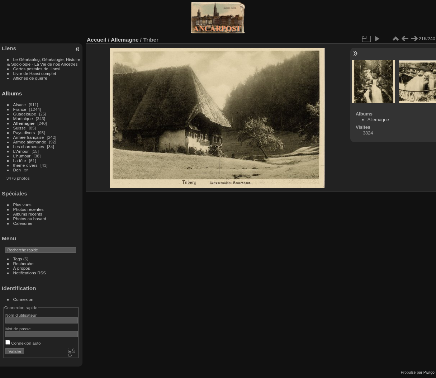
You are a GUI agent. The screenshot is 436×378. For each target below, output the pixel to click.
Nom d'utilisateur (21, 315)
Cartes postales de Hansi (36, 68)
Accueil (96, 40)
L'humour (22, 155)
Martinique (23, 118)
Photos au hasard (29, 218)
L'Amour (21, 151)
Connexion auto (23, 343)
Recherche (23, 263)
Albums (12, 93)
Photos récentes (28, 209)
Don (17, 169)
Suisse (19, 128)
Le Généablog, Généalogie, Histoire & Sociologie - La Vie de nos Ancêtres (43, 61)
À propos (21, 268)
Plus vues (22, 204)
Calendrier (23, 223)
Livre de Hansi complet (34, 73)
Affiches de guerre (30, 78)
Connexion (23, 299)
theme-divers (25, 165)
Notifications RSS (29, 272)
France (20, 109)
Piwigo (429, 372)
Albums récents (27, 214)
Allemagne (24, 123)
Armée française (28, 137)
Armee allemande (29, 142)
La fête (19, 160)
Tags (17, 258)
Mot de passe (18, 328)
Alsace (19, 104)
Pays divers (24, 132)
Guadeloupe (24, 114)
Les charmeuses (28, 146)
